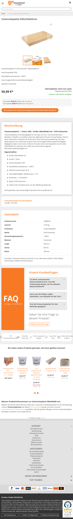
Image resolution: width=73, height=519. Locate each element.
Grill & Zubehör (36, 467)
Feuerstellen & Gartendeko (36, 470)
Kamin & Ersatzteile (36, 465)
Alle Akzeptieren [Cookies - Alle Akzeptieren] (10, 515)
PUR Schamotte (35, 407)
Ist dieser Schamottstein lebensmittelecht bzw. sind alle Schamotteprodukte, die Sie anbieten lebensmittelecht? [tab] (48, 283)
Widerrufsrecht (36, 442)
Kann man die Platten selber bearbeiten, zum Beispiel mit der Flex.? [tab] (48, 295)
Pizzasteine (36, 458)
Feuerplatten (36, 463)
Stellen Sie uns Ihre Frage (39, 324)
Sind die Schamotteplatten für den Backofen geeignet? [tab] (48, 305)
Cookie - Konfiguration (30, 515)
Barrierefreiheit (36, 445)
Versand (43, 418)
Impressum (36, 438)
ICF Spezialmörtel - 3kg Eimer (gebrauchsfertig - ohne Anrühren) (36, 373)
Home (3, 14)
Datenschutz (36, 440)
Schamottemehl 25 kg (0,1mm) (50, 369)
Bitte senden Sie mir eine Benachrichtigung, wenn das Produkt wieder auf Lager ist (30, 110)
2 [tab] (37, 393)
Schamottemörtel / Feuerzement (13, 409)
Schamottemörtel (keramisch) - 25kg (64, 370)
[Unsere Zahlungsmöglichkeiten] (36, 490)
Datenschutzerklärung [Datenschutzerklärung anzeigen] (50, 515)
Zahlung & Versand (36, 433)
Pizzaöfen (36, 461)
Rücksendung (36, 431)
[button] (2, 3)
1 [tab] (35, 393)
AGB (36, 435)
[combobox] (36, 9)
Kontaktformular (36, 429)
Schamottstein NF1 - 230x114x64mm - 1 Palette (8, 371)
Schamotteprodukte (36, 451)
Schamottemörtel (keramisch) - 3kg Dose (22, 370)
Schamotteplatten (36, 454)
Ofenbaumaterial (36, 456)
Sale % (36, 472)
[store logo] (16, 3)
